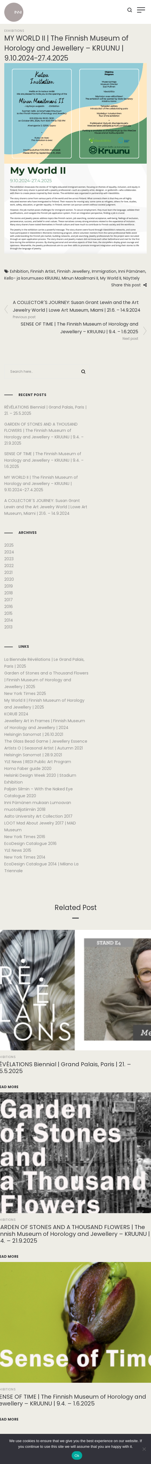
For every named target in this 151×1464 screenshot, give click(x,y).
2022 (9, 565)
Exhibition (19, 271)
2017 (8, 600)
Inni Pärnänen (131, 271)
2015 (8, 613)
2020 (9, 579)
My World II (110, 278)
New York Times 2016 (24, 837)
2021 (8, 572)
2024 (9, 552)
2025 (9, 545)
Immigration (104, 271)
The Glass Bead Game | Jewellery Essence (45, 741)
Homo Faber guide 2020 (27, 768)
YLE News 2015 (17, 850)
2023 (9, 559)
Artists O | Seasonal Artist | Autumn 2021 (43, 748)
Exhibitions (14, 31)
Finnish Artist (42, 271)
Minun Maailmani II (80, 278)
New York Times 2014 (24, 857)
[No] (144, 1449)
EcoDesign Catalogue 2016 (30, 843)
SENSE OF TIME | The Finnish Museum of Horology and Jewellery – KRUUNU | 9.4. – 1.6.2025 (44, 460)
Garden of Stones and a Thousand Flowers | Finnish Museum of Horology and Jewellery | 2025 (46, 680)
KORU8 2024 (16, 714)
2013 (8, 627)
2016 (8, 606)
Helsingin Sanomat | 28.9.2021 (33, 755)
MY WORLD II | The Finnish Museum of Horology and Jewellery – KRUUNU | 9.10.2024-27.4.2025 (41, 483)
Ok (77, 1455)
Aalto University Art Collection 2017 (38, 816)
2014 (8, 620)
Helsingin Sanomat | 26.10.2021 (33, 734)
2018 (8, 593)
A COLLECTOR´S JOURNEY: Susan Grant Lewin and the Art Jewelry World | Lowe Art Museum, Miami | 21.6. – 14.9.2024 (45, 507)
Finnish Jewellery (73, 271)
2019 (8, 586)
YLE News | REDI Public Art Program (37, 762)
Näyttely (131, 278)
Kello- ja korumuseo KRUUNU (32, 278)
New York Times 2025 (25, 693)
